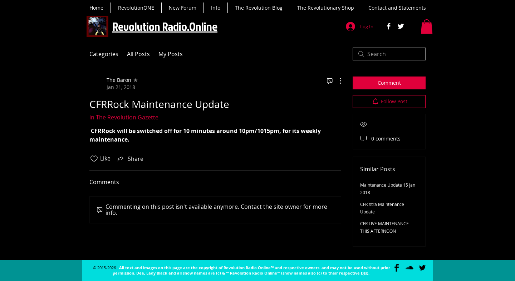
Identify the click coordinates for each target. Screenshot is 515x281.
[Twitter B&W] (401, 26)
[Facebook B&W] (388, 26)
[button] (427, 26)
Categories (103, 54)
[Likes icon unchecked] (94, 158)
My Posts (170, 54)
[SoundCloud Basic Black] (409, 268)
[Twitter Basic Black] (422, 268)
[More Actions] (337, 81)
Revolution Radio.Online (164, 26)
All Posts (138, 54)
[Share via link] (129, 158)
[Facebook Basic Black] (397, 268)
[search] (389, 54)
